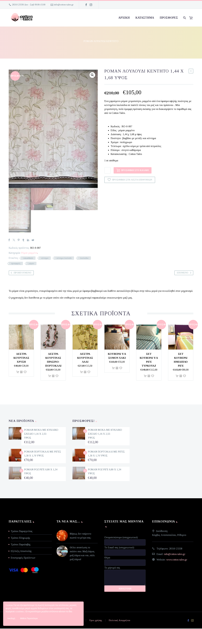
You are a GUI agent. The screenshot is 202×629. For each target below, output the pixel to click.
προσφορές (169, 17)
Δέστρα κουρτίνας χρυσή (21, 358)
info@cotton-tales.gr (64, 4)
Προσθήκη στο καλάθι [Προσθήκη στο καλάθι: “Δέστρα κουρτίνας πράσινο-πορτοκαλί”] (49, 376)
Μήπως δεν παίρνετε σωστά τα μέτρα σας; (80, 536)
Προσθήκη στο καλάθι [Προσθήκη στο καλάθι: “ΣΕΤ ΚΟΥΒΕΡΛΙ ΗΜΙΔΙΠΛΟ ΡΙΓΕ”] (177, 376)
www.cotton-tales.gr (176, 560)
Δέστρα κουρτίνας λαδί (85, 358)
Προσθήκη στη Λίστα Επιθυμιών (129, 180)
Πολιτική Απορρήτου (119, 621)
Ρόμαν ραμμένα (29, 253)
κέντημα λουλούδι (64, 258)
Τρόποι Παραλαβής (21, 545)
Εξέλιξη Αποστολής (21, 551)
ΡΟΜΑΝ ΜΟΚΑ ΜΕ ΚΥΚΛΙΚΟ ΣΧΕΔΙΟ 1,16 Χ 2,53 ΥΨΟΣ (41, 434)
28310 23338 (175, 549)
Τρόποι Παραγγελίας (22, 531)
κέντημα (44, 258)
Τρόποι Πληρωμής (20, 538)
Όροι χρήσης (95, 621)
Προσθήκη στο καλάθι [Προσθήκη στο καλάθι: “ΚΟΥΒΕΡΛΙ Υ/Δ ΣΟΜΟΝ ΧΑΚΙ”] (113, 369)
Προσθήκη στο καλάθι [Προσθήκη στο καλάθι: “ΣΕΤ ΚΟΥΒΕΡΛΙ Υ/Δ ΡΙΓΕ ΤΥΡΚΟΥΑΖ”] (145, 376)
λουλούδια (84, 258)
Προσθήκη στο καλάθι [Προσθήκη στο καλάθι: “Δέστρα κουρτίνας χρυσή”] (17, 372)
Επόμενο (185, 273)
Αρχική (124, 17)
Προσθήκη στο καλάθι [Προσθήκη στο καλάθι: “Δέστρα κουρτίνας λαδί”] (81, 372)
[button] (92, 75)
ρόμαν (31, 264)
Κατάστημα (144, 17)
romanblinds (28, 258)
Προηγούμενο (20, 273)
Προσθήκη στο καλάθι (132, 170)
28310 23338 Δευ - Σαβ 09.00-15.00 (28, 4)
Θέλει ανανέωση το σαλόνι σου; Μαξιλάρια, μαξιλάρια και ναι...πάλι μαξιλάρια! (82, 554)
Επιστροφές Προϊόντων (23, 558)
